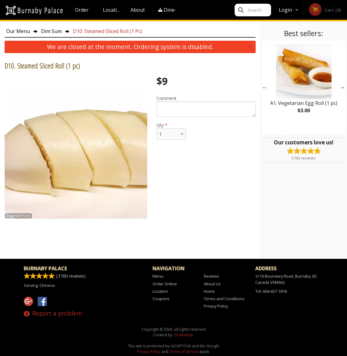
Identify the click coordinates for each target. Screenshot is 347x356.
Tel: (271, 291)
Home (209, 291)
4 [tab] (308, 131)
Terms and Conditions (224, 298)
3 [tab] (299, 131)
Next (342, 87)
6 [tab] (327, 131)
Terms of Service (183, 351)
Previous (265, 87)
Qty (171, 131)
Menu (158, 276)
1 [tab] (281, 131)
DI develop (183, 334)
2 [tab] (290, 131)
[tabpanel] (303, 83)
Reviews (211, 276)
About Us (138, 13)
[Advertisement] (130, 238)
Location (113, 9)
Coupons (161, 298)
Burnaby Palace (45, 268)
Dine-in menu (167, 13)
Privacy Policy (216, 306)
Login (285, 9)
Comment (206, 106)
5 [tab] (318, 131)
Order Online (82, 13)
